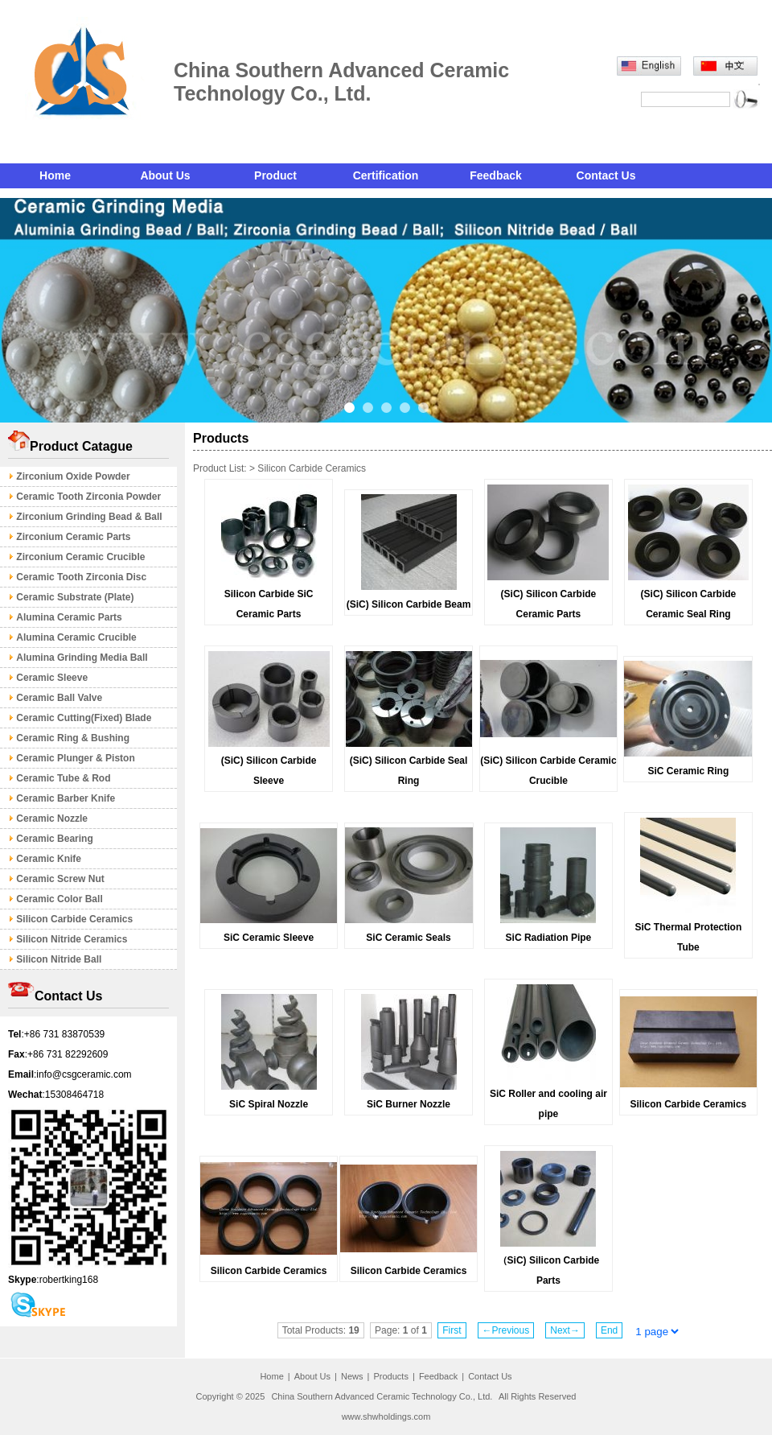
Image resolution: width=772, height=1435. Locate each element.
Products (390, 1376)
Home (55, 175)
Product (275, 175)
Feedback (496, 175)
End (609, 1330)
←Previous (506, 1330)
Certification (386, 175)
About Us (165, 175)
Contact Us (606, 175)
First (451, 1330)
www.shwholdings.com (386, 1416)
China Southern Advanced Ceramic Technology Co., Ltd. (383, 1396)
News (352, 1376)
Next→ (565, 1330)
